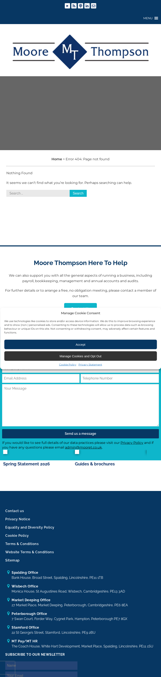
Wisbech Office (25, 589)
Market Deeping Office (31, 603)
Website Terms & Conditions (29, 555)
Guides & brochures (95, 466)
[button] (148, 18)
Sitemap (12, 563)
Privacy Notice (17, 522)
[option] (39, 465)
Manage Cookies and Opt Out (80, 356)
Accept (80, 344)
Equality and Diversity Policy (29, 530)
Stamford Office (25, 630)
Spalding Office (25, 576)
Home (56, 162)
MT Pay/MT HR (25, 644)
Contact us (14, 514)
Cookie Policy (67, 364)
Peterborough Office (29, 617)
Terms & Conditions (22, 547)
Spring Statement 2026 (26, 466)
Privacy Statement (90, 364)
